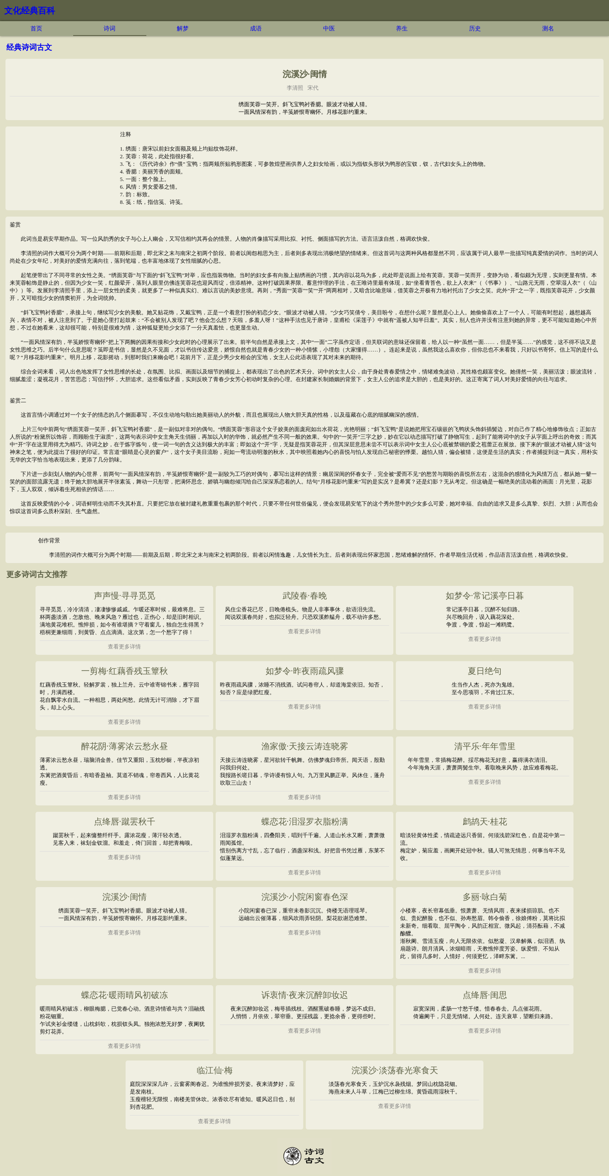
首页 (36, 28)
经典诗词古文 (29, 47)
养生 (402, 28)
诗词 (109, 28)
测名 (548, 28)
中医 (329, 28)
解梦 (183, 28)
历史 (475, 28)
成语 (256, 28)
